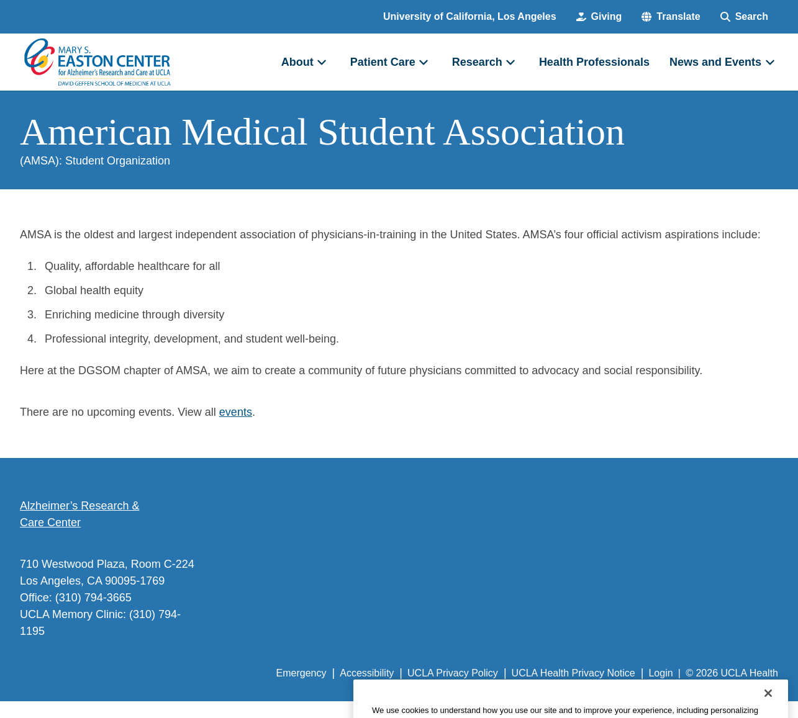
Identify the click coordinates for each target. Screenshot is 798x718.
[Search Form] (744, 16)
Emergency (301, 673)
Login (660, 673)
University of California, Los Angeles (469, 16)
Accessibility (367, 673)
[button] (671, 16)
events (235, 412)
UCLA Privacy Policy (452, 673)
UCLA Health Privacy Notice (573, 673)
